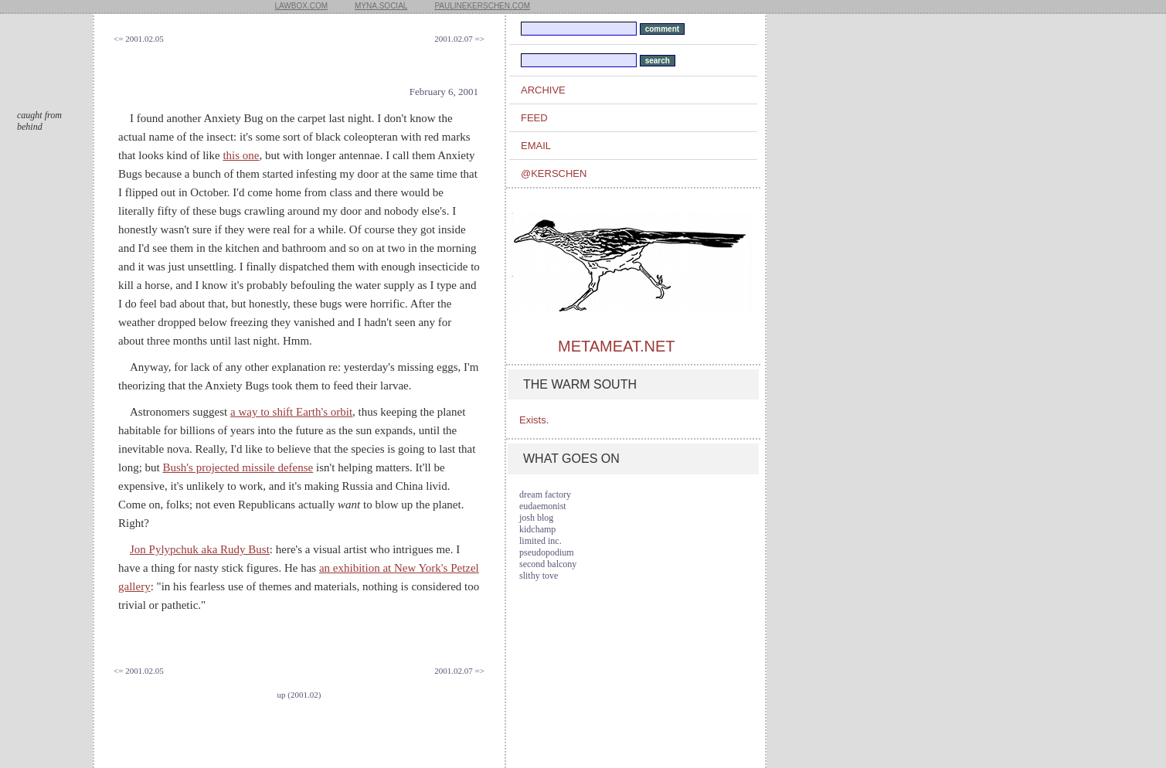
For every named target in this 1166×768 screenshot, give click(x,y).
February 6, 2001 (444, 91)
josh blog (536, 517)
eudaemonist (542, 506)
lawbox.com (301, 6)
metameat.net (616, 346)
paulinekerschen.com (482, 6)
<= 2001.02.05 (139, 38)
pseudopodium (546, 552)
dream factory (545, 494)
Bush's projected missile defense (238, 467)
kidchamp (537, 529)
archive (543, 90)
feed (534, 118)
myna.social (381, 6)
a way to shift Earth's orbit (291, 412)
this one (241, 155)
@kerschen (553, 173)
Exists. (534, 420)
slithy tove (538, 575)
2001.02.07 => (459, 38)
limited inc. (540, 540)
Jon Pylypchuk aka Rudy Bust (200, 549)
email (536, 146)
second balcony (547, 564)
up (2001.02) (299, 694)
